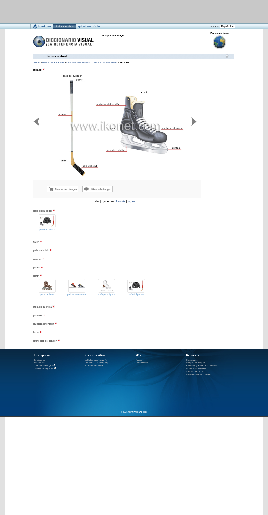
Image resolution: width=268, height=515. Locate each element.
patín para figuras (106, 294)
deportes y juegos (53, 62)
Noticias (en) (39, 363)
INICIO (37, 62)
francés (120, 201)
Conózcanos (39, 360)
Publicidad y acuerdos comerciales (202, 365)
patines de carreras (76, 294)
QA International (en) (43, 365)
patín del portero (136, 294)
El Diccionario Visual (93, 365)
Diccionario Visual (56, 56)
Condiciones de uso (195, 371)
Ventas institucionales (196, 368)
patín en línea (47, 294)
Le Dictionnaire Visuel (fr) (95, 360)
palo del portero (47, 229)
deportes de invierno (78, 62)
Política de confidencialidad (198, 374)
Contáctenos (192, 360)
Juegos (139, 360)
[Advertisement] (119, 11)
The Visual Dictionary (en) (96, 363)
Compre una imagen (195, 363)
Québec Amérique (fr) (43, 368)
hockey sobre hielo (105, 62)
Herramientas (142, 363)
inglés (131, 201)
